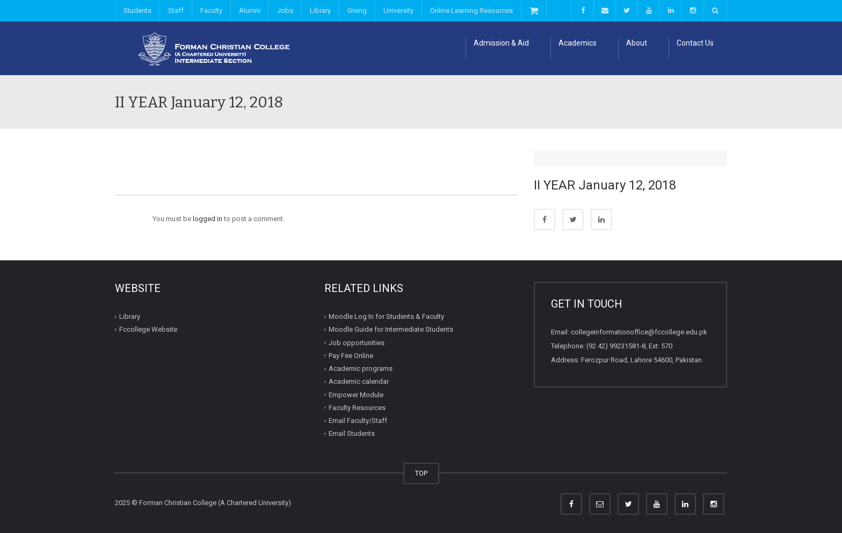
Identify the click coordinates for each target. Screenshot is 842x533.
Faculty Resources (357, 408)
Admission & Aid (501, 43)
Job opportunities (356, 342)
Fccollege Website (148, 329)
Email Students (352, 433)
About (636, 43)
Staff (176, 10)
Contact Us (695, 43)
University (398, 10)
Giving (357, 10)
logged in (207, 219)
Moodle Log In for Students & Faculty (386, 316)
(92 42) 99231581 (613, 346)
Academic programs (361, 368)
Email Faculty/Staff (358, 421)
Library (320, 10)
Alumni (249, 10)
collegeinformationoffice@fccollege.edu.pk (639, 332)
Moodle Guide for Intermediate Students (391, 329)
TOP (421, 473)
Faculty (211, 10)
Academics (577, 43)
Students (137, 10)
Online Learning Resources (471, 10)
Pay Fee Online (351, 356)
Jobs (285, 10)
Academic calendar (359, 381)
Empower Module (356, 394)
